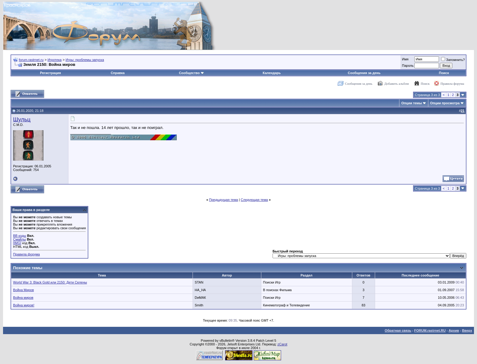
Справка (118, 73)
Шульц (21, 119)
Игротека (54, 60)
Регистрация (50, 73)
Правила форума (452, 83)
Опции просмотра (445, 103)
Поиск (444, 73)
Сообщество (191, 73)
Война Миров (23, 290)
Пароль (407, 65)
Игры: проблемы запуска (85, 60)
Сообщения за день (364, 73)
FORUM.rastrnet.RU (430, 330)
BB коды (19, 235)
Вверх (467, 330)
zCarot (282, 344)
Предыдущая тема (223, 200)
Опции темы (411, 103)
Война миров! (23, 305)
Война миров (23, 297)
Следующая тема (254, 200)
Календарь (272, 73)
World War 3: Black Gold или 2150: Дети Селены (50, 282)
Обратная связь (398, 330)
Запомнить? (453, 60)
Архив (454, 330)
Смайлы (19, 239)
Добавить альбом (396, 83)
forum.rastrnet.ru (31, 60)
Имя (405, 59)
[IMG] (17, 243)
